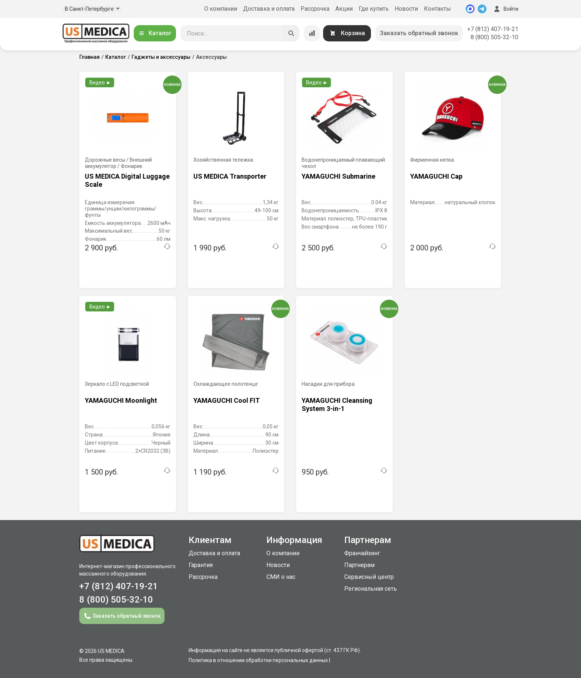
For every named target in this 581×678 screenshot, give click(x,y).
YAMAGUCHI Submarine (338, 176)
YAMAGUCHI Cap (436, 176)
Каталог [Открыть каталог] (155, 33)
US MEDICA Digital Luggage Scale (127, 180)
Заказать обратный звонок (419, 33)
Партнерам (359, 565)
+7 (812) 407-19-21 (492, 29)
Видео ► (100, 82)
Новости (406, 8)
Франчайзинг (362, 553)
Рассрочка (315, 8)
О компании (220, 8)
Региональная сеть (370, 588)
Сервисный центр (369, 576)
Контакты (437, 8)
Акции (344, 8)
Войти (505, 8)
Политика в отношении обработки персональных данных (258, 660)
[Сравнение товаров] (312, 33)
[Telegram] (482, 8)
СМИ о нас (280, 576)
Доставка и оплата (269, 8)
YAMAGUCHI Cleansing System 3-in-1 (337, 404)
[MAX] (470, 8)
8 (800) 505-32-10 (494, 37)
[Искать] (291, 33)
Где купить (374, 8)
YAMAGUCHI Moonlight (121, 400)
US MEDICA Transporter (229, 176)
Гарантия (201, 565)
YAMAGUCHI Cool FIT (226, 400)
